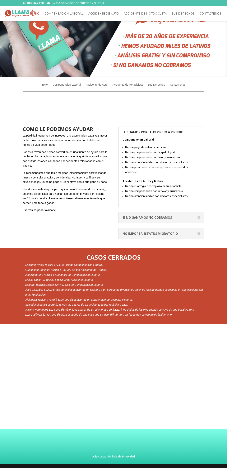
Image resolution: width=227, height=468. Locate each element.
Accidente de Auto (103, 13)
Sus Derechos (183, 13)
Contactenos (210, 13)
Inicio (34, 13)
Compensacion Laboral (63, 13)
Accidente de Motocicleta (145, 13)
